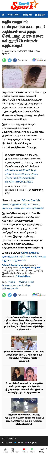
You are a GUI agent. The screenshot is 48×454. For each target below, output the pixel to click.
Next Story (41, 450)
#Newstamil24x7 (26, 178)
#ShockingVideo (30, 174)
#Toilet (8, 174)
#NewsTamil (11, 178)
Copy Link (23, 60)
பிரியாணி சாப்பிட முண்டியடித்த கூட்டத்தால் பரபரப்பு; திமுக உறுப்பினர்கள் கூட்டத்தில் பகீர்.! (23, 204)
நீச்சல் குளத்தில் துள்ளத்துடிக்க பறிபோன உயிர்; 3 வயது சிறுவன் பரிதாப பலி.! (24, 257)
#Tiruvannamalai (13, 170)
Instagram (31, 443)
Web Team (36, 51)
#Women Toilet (26, 281)
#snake (11, 281)
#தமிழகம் (6, 54)
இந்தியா (40, 15)
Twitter (18, 443)
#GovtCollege (29, 170)
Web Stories (13, 15)
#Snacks (17, 174)
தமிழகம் (27, 15)
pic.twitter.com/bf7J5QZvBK (19, 182)
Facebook (7, 443)
